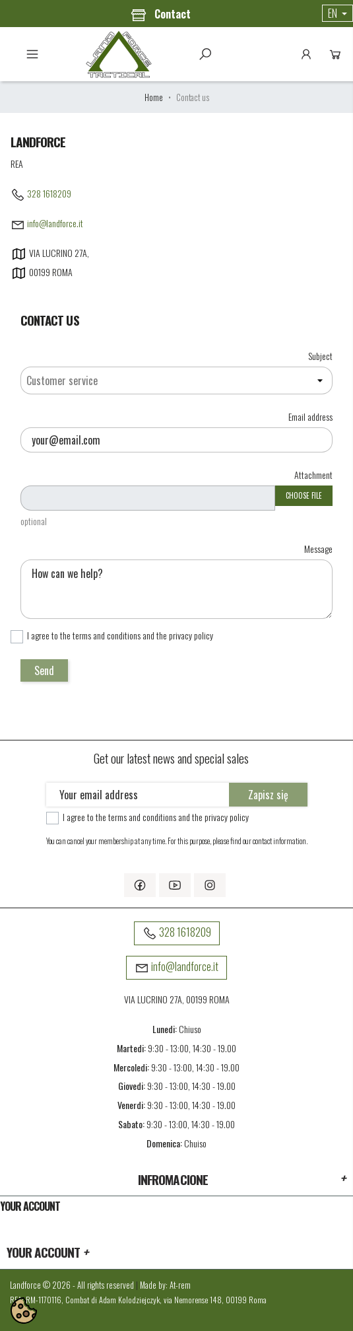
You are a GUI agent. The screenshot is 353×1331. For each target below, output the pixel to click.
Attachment (313, 474)
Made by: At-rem (165, 1285)
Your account (30, 1206)
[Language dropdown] (337, 13)
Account (306, 54)
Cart (335, 54)
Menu (32, 54)
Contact (161, 14)
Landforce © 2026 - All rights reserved (73, 1285)
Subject (320, 355)
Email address (310, 416)
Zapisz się (268, 795)
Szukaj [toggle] (205, 54)
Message (318, 548)
